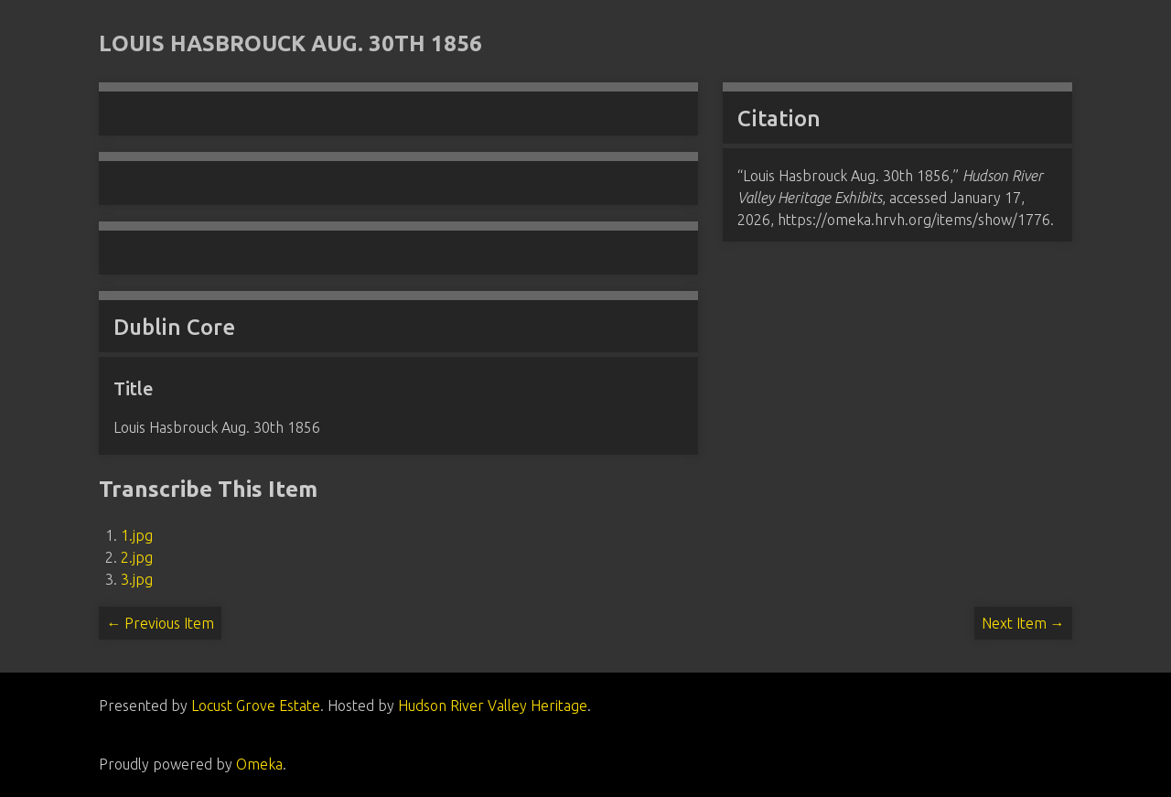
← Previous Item (160, 623)
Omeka (259, 764)
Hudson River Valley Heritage (492, 705)
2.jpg (137, 557)
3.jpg (137, 579)
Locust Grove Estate (255, 705)
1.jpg (137, 535)
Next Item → (1023, 623)
